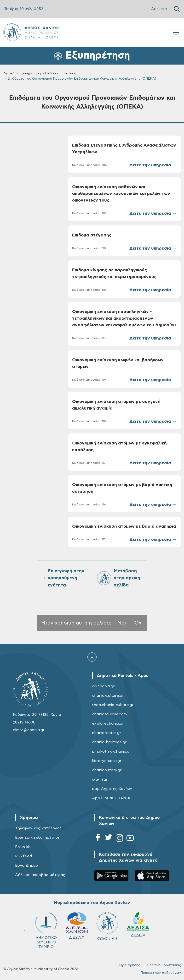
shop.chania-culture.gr (113, 705)
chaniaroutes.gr (106, 733)
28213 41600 (24, 722)
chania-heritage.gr (109, 742)
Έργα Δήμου (26, 865)
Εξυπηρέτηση (30, 73)
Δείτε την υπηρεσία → (153, 165)
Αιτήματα (159, 9)
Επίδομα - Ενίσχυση (60, 73)
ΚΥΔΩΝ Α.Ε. (107, 926)
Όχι (139, 622)
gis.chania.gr (103, 686)
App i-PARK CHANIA (111, 798)
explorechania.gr (108, 723)
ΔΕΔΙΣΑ (138, 924)
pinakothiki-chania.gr (111, 751)
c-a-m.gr (100, 779)
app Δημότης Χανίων (112, 789)
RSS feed (23, 856)
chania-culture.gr (108, 695)
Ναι (121, 622)
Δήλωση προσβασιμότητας (40, 875)
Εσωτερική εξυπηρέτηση (37, 837)
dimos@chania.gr (29, 730)
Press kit (23, 847)
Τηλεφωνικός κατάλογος (38, 828)
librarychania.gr (106, 761)
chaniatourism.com (109, 714)
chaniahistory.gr (107, 770)
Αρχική (8, 73)
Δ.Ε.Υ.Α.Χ (77, 925)
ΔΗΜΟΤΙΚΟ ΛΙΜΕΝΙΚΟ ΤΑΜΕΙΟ (46, 930)
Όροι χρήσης (129, 965)
